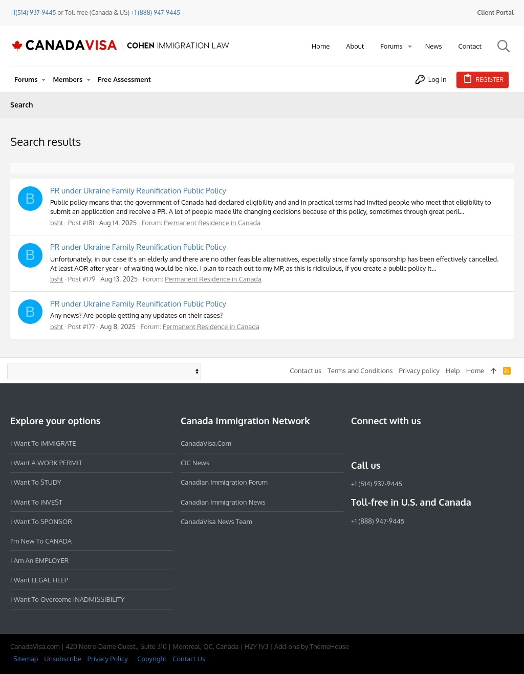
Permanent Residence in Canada (212, 223)
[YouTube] (431, 443)
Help (453, 370)
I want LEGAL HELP (39, 580)
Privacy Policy (108, 659)
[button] (410, 46)
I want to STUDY (35, 482)
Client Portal (495, 12)
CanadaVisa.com (206, 443)
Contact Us (188, 659)
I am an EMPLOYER (39, 560)
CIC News (195, 463)
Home (475, 370)
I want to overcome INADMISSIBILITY (67, 599)
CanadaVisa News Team (216, 521)
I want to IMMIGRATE (43, 443)
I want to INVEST (36, 502)
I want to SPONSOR (41, 521)
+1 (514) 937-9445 (376, 484)
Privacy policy (419, 370)
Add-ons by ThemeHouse (311, 646)
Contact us (305, 370)
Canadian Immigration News (223, 502)
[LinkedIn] (394, 443)
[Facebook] (357, 443)
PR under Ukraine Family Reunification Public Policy (138, 190)
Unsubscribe (62, 659)
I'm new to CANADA (41, 541)
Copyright (151, 659)
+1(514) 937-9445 (33, 12)
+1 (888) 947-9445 (155, 12)
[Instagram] (375, 443)
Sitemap (25, 659)
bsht (56, 223)
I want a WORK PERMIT (46, 463)
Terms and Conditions (360, 370)
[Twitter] (412, 443)
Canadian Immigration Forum (224, 482)
